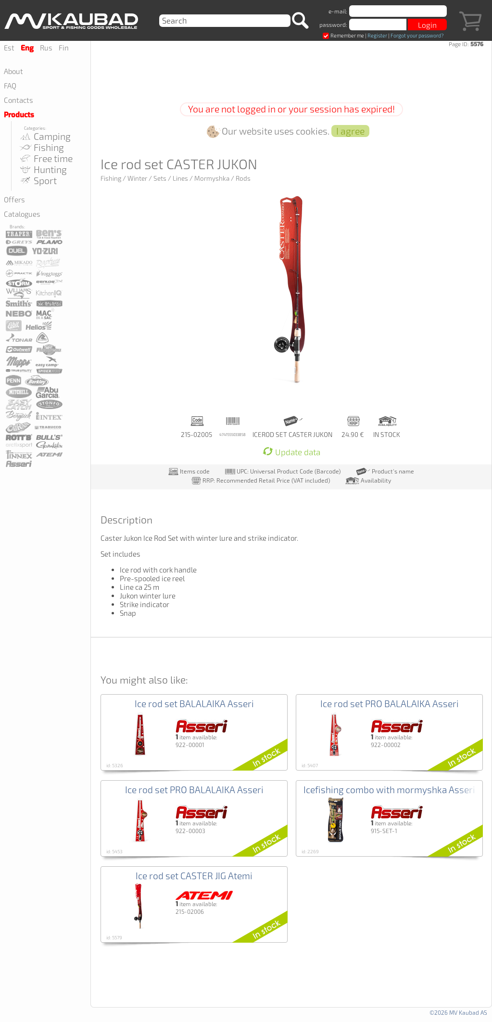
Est (9, 47)
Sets (159, 178)
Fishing (41, 147)
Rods (243, 178)
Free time (45, 158)
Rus (46, 47)
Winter (137, 178)
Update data (291, 452)
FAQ (10, 85)
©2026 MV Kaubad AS (458, 1012)
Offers (14, 199)
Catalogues (22, 214)
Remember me (343, 35)
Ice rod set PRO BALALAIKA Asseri (389, 703)
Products (19, 115)
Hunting (42, 169)
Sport (37, 180)
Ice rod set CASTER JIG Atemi (194, 875)
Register (377, 35)
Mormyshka (211, 178)
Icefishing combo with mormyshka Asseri (389, 789)
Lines (180, 178)
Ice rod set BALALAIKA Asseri (194, 703)
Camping (44, 136)
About (13, 71)
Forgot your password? (417, 35)
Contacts (18, 100)
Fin (64, 47)
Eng (27, 48)
